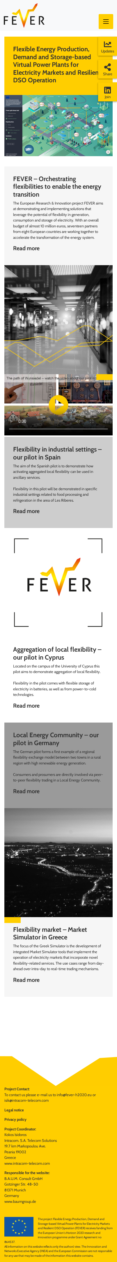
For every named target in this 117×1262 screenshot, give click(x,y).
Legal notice (14, 1110)
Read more (26, 248)
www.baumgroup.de (20, 1201)
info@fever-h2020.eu (74, 1094)
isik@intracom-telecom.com (26, 1100)
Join (107, 92)
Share (107, 69)
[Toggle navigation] (106, 21)
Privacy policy (15, 1119)
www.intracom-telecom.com (27, 1163)
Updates (107, 46)
